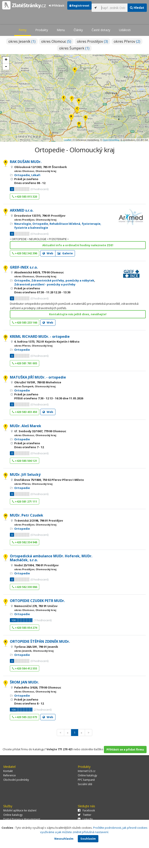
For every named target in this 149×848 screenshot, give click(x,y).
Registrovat (79, 5)
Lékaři (35, 175)
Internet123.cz (86, 771)
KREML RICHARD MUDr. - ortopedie (40, 336)
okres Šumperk (74, 48)
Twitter (84, 815)
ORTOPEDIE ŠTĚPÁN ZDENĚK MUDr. (40, 641)
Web (48, 253)
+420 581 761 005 (24, 363)
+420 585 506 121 (24, 461)
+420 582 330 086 (24, 587)
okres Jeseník (21, 41)
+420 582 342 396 (24, 253)
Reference (9, 775)
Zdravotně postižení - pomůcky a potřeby (44, 284)
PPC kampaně (86, 780)
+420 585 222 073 (24, 717)
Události (125, 30)
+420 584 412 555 (24, 668)
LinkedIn (85, 819)
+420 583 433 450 (24, 412)
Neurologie (22, 224)
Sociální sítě (85, 784)
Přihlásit (56, 5)
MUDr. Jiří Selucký (25, 474)
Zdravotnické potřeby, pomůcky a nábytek (62, 280)
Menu (61, 30)
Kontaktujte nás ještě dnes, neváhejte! (77, 314)
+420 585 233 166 (24, 322)
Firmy (23, 30)
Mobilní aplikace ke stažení (19, 810)
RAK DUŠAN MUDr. (25, 161)
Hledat (137, 7)
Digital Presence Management (21, 819)
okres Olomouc (56, 41)
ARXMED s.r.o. (21, 210)
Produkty (41, 30)
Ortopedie (22, 175)
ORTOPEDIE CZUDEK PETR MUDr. (37, 600)
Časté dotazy (101, 30)
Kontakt (8, 771)
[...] (113, 8)
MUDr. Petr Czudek (26, 515)
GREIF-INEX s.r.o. (24, 267)
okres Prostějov (92, 41)
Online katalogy (87, 775)
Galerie (65, 253)
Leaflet (67, 140)
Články (78, 30)
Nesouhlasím (63, 839)
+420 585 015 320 (24, 196)
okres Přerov (127, 41)
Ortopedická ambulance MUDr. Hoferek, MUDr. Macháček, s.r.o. (51, 558)
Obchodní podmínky (16, 780)
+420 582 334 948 (24, 542)
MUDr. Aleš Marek (25, 425)
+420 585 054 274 (24, 628)
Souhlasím (88, 839)
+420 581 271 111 (24, 501)
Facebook (86, 810)
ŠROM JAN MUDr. (24, 682)
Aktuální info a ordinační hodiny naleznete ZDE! (77, 245)
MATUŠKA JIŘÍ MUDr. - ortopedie (38, 377)
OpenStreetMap (111, 140)
